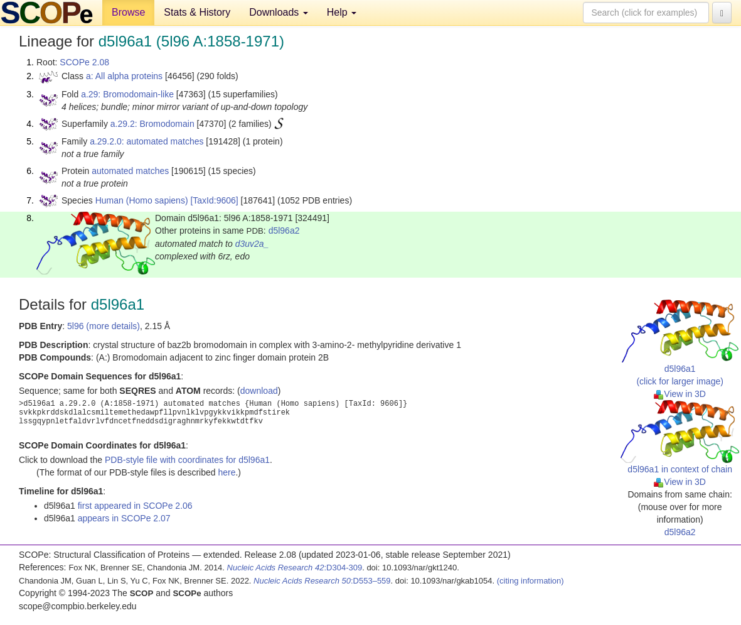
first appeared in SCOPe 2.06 (135, 506)
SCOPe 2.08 (84, 62)
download (259, 391)
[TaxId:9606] (214, 200)
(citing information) (530, 580)
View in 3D (680, 394)
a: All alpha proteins (124, 76)
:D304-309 (295, 567)
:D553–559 (322, 580)
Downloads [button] (278, 12)
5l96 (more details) (103, 326)
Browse (128, 12)
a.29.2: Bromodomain (152, 124)
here (226, 472)
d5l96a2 (284, 231)
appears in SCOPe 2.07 (124, 518)
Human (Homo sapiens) (141, 200)
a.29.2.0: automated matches (146, 141)
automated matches (130, 171)
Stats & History (197, 12)
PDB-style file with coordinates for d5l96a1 (187, 460)
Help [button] (341, 12)
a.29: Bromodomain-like (127, 94)
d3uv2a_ (252, 244)
